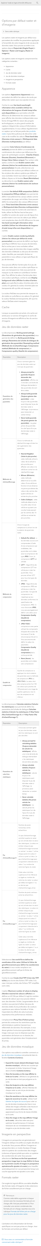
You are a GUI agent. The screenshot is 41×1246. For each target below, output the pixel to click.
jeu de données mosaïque (12, 1055)
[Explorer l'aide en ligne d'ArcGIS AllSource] (19, 3)
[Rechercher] (37, 3)
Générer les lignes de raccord (16, 1101)
